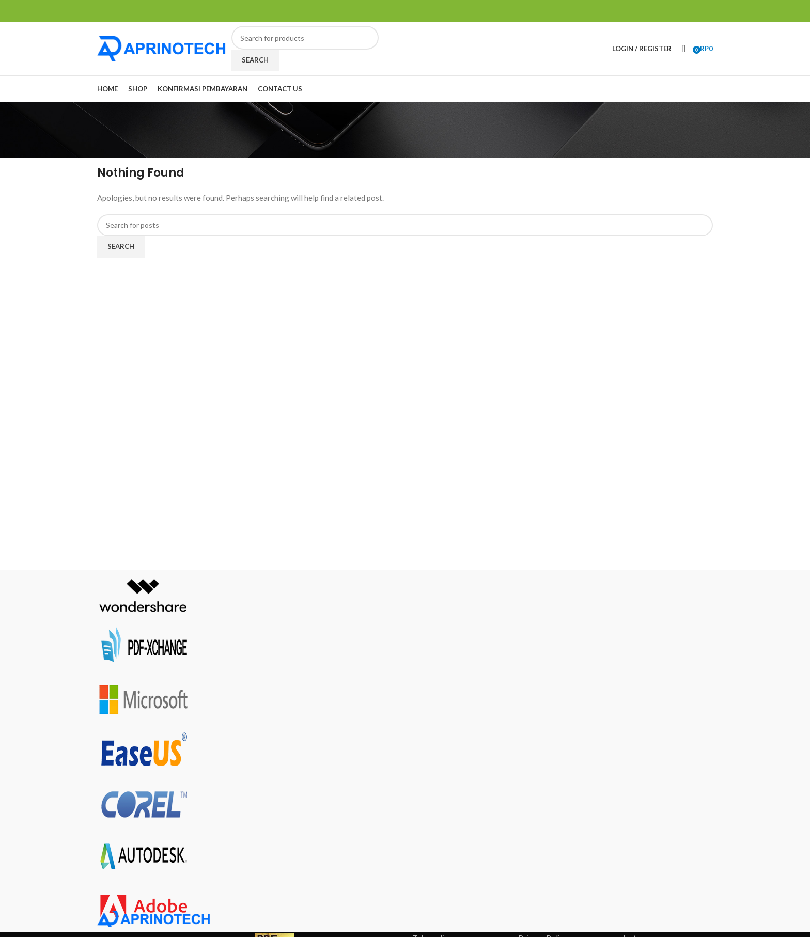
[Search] (305, 38)
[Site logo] (161, 47)
